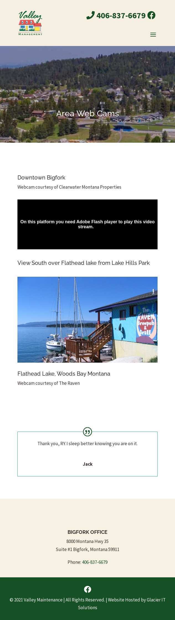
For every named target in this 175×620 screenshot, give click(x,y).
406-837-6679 (116, 15)
